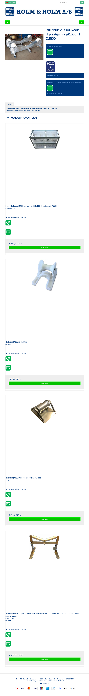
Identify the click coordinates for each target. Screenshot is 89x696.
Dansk (8, 2)
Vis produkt (44, 247)
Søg (82, 2)
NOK (14, 2)
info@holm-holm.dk (39, 681)
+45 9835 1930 (69, 679)
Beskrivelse (9, 104)
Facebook (44, 683)
